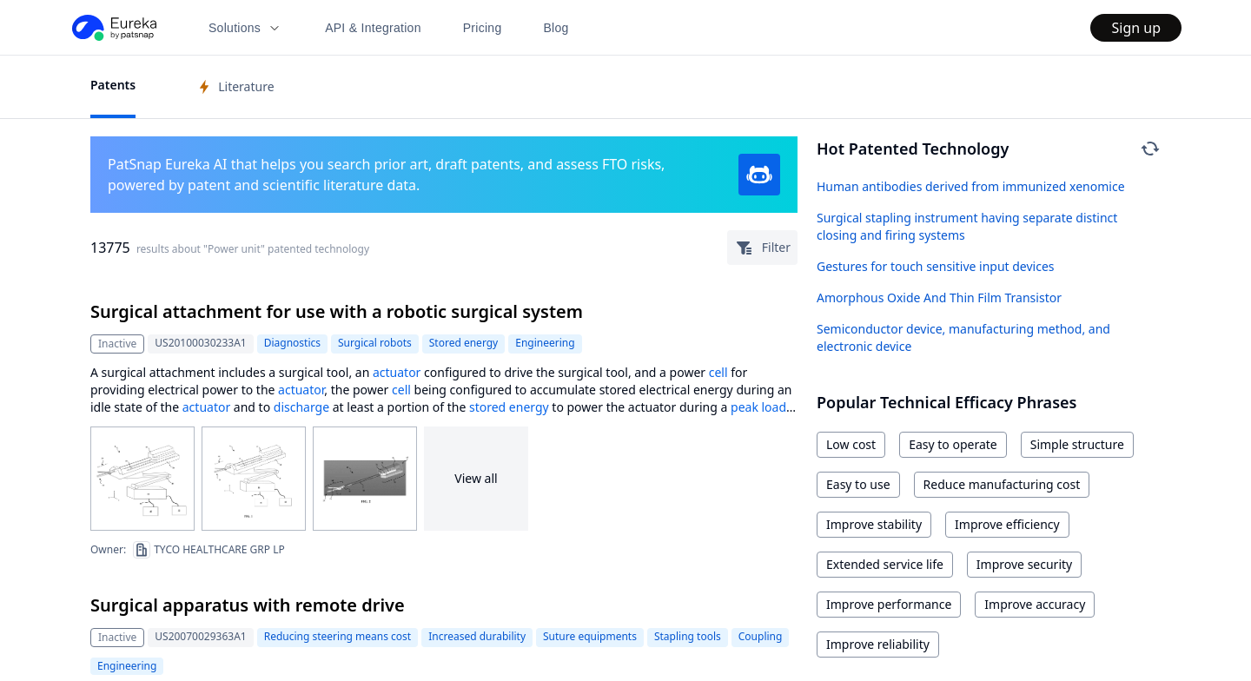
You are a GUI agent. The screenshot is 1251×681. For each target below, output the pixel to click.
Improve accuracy (1034, 604)
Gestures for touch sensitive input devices (936, 266)
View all (475, 478)
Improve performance (888, 604)
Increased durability (477, 636)
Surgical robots (375, 342)
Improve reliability (878, 644)
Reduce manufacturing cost (1002, 484)
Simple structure (1077, 444)
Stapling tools (687, 636)
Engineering (544, 342)
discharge (301, 407)
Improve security (1024, 564)
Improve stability (874, 524)
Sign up (1136, 27)
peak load (758, 407)
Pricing (482, 28)
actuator (396, 372)
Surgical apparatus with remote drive (247, 605)
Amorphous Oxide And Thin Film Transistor (939, 297)
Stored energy (463, 342)
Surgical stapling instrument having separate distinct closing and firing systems (967, 226)
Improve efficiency (1007, 524)
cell (718, 372)
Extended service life (884, 564)
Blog (556, 28)
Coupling (760, 636)
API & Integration (373, 28)
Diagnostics (292, 342)
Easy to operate (953, 444)
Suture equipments (590, 636)
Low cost (851, 444)
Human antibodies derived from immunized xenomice (971, 186)
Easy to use (858, 484)
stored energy (509, 407)
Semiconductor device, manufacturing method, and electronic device (963, 337)
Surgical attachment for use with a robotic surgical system (336, 311)
